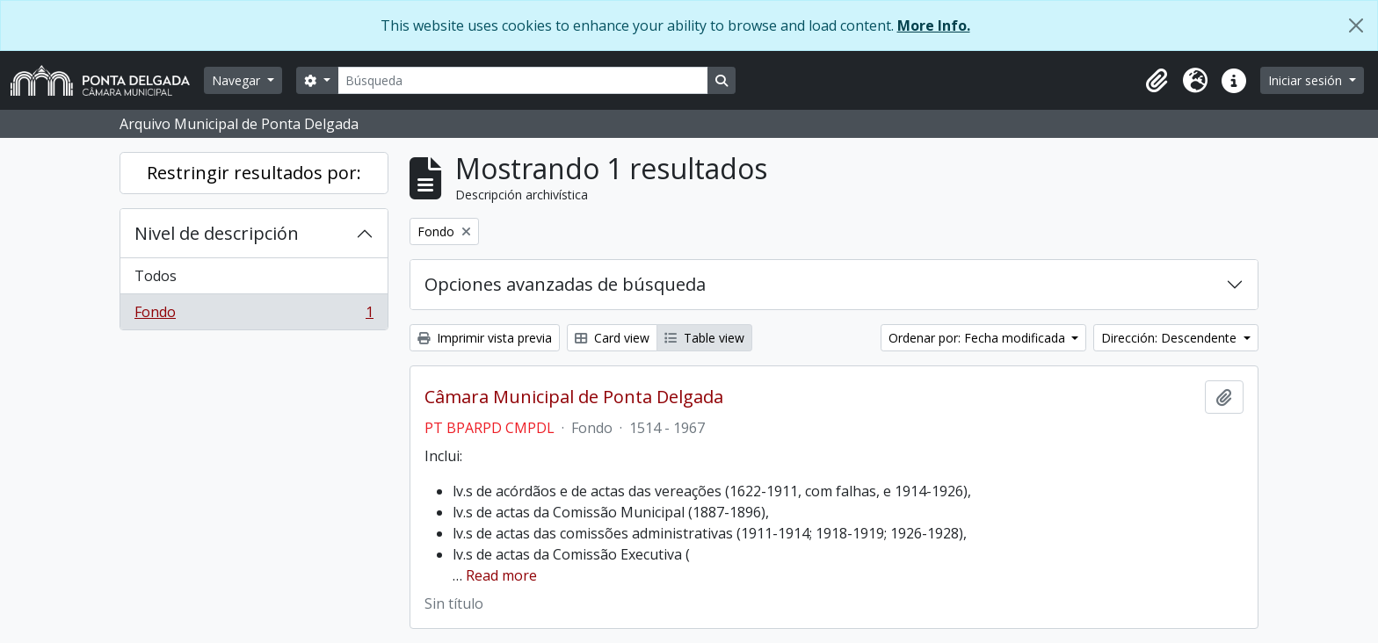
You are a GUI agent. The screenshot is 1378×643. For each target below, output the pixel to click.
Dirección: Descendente (1170, 337)
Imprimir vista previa (484, 337)
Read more (501, 575)
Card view (612, 337)
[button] (1156, 80)
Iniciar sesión (1306, 80)
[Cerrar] (1356, 25)
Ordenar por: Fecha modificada (978, 337)
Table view (704, 337)
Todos (155, 275)
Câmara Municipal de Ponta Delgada (573, 397)
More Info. (933, 25)
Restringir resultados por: (254, 172)
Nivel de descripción (216, 233)
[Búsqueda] (522, 80)
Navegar (238, 80)
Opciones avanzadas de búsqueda (565, 284)
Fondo (254, 315)
